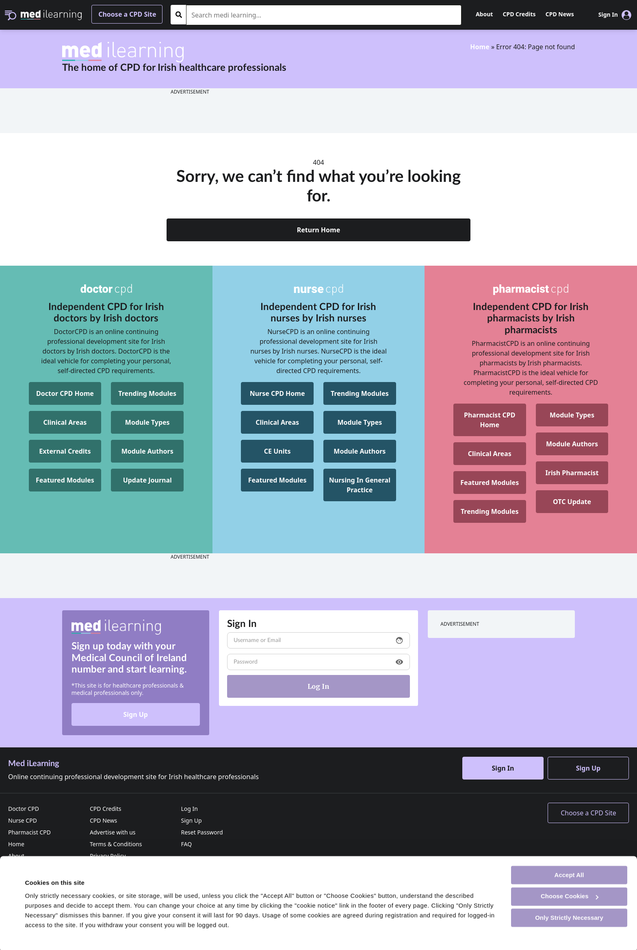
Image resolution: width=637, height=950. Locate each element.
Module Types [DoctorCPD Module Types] (147, 422)
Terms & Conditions (116, 844)
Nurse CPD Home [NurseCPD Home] (277, 393)
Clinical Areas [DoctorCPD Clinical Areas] (65, 422)
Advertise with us (113, 832)
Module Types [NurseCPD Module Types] (359, 422)
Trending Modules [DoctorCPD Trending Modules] (147, 393)
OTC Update (572, 501)
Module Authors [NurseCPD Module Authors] (360, 451)
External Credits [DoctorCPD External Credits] (65, 451)
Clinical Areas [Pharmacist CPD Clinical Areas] (489, 453)
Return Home (318, 229)
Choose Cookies (569, 894)
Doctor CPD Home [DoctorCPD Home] (65, 393)
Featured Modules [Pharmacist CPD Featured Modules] (489, 482)
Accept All (569, 872)
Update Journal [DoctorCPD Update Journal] (147, 480)
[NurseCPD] (319, 289)
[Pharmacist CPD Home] (489, 420)
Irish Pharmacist (572, 472)
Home (479, 46)
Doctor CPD (23, 808)
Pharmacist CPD (29, 832)
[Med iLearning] (51, 14)
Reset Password (202, 832)
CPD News (560, 14)
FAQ (186, 844)
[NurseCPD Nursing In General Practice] (359, 485)
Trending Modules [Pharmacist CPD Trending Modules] (490, 511)
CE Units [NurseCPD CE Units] (277, 451)
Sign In (503, 768)
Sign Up (135, 714)
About (484, 14)
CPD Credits (519, 14)
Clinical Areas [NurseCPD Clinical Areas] (277, 422)
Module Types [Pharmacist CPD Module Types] (572, 415)
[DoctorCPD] (106, 289)
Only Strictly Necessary (569, 915)
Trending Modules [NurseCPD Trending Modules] (360, 393)
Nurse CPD (22, 820)
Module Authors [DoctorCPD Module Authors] (147, 451)
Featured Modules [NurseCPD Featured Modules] (277, 480)
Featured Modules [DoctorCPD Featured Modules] (65, 480)
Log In (189, 808)
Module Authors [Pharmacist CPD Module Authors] (572, 443)
